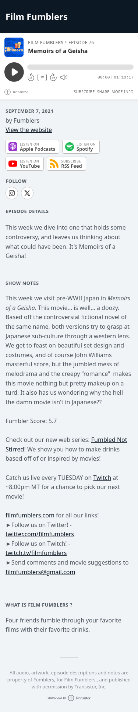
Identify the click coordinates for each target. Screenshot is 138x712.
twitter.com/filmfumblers (40, 534)
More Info (123, 91)
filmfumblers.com (30, 515)
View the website (29, 130)
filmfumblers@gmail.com (40, 572)
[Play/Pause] (14, 47)
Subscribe (84, 91)
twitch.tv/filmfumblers (36, 553)
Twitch (102, 478)
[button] (80, 67)
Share (103, 91)
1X (42, 77)
